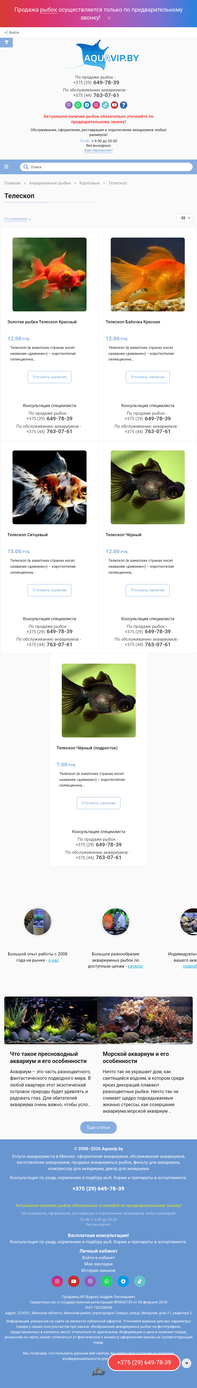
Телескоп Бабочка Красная (133, 321)
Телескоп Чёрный (123, 534)
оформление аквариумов (102, 1156)
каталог (135, 966)
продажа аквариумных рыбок (102, 1162)
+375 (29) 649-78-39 (98, 1188)
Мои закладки (98, 1264)
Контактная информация (98, 1195)
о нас (53, 960)
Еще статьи (98, 1127)
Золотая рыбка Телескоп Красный (42, 321)
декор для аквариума (127, 1168)
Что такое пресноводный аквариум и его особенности (48, 1057)
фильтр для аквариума (156, 1162)
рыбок (48, 9)
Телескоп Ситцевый (27, 534)
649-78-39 (96, 83)
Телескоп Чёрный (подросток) (87, 747)
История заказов (98, 1270)
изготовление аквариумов (43, 1162)
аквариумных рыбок (134, 1326)
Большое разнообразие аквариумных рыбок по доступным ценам (113, 960)
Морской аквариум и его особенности (136, 1057)
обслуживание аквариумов (157, 1156)
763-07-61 (96, 95)
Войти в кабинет (98, 1257)
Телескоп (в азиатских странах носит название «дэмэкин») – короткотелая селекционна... (43, 353)
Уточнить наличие (49, 377)
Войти (11, 33)
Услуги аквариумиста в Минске (43, 1156)
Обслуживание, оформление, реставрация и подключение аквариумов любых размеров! (98, 132)
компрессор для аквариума (76, 1168)
